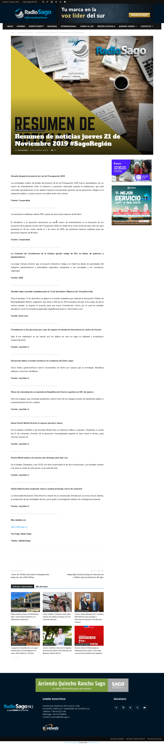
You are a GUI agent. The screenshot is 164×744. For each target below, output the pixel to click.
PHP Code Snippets (71, 742)
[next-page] (17, 658)
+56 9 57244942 (59, 714)
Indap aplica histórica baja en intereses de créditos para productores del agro (85, 575)
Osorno (21, 26)
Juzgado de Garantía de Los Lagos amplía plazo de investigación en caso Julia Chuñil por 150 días (24, 650)
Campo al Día (87, 26)
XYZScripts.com (94, 742)
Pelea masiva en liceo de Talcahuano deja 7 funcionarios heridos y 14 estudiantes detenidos (25, 616)
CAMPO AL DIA (48, 644)
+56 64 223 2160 (58, 711)
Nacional (52, 26)
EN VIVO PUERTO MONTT (136, 739)
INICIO (10, 26)
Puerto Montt (36, 26)
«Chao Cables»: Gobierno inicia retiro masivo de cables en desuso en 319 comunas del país (57, 616)
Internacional (68, 26)
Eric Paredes (23, 150)
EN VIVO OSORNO (117, 739)
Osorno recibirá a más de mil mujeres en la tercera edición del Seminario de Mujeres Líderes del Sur (57, 650)
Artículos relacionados (23, 587)
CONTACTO (147, 26)
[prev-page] (12, 658)
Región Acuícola (106, 26)
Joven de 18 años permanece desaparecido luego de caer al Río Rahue (30, 575)
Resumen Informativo (37, 130)
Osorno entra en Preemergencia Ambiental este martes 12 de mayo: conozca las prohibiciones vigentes (88, 650)
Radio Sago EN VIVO (30, 2)
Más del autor (42, 587)
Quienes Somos (128, 26)
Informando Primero (25, 32)
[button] (43, 2)
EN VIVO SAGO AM (154, 739)
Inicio (13, 32)
